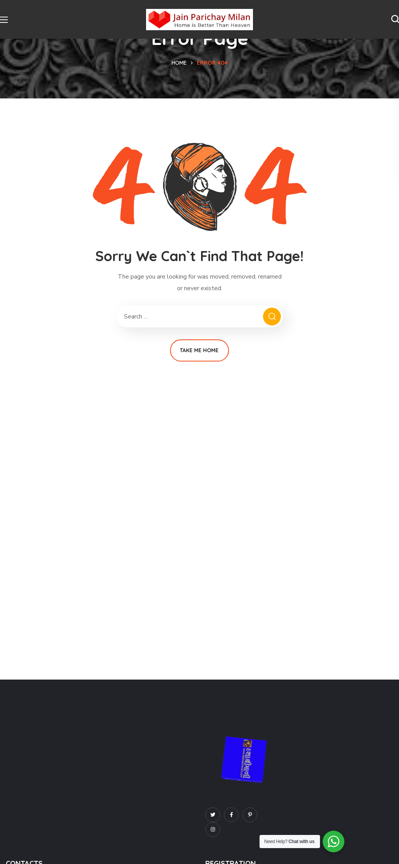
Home (179, 62)
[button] (395, 19)
